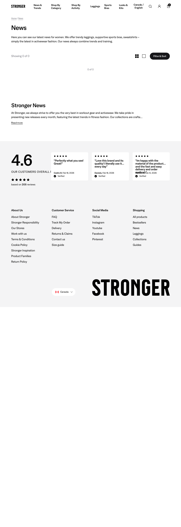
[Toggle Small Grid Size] (137, 56)
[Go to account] (159, 6)
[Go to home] (18, 6)
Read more (17, 122)
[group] (69, 167)
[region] (110, 167)
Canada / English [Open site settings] (139, 6)
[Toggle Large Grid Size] (144, 56)
